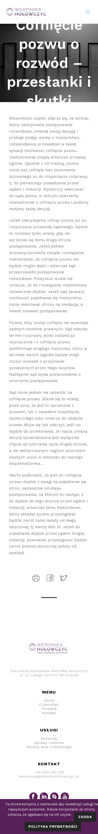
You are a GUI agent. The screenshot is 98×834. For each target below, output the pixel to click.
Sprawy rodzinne (49, 743)
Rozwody (49, 738)
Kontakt (49, 713)
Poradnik (49, 709)
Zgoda (85, 817)
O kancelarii (49, 704)
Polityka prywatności (52, 827)
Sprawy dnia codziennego (49, 747)
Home (49, 700)
